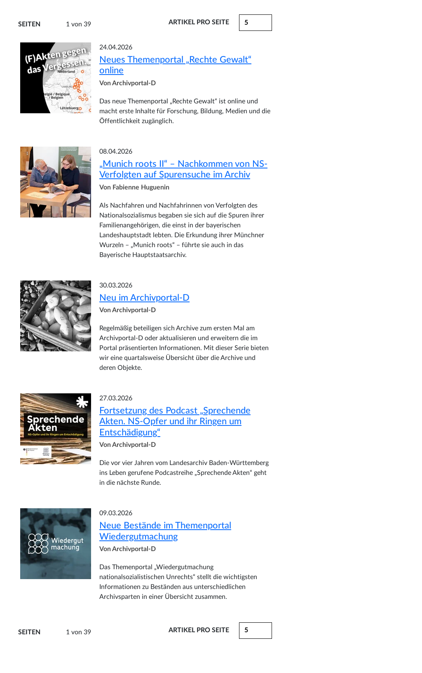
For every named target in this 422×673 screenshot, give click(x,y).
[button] (255, 22)
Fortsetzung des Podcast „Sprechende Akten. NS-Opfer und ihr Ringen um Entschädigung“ (175, 421)
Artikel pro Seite (199, 22)
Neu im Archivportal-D (144, 297)
